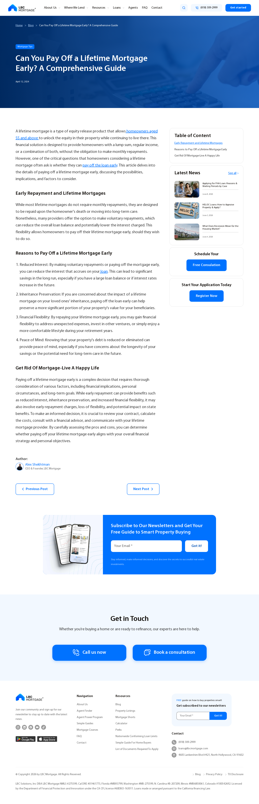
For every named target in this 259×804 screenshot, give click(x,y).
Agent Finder (84, 710)
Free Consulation (206, 265)
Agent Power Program (90, 717)
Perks (119, 729)
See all (233, 173)
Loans (117, 7)
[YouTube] (37, 727)
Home (19, 25)
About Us (50, 7)
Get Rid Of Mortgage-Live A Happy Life (197, 155)
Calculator (121, 723)
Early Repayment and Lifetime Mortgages (198, 143)
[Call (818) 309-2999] (206, 8)
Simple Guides (85, 723)
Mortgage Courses (87, 729)
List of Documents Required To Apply (137, 749)
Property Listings (125, 710)
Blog (31, 25)
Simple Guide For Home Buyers (133, 742)
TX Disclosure (235, 774)
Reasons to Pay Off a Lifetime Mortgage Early (200, 149)
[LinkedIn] (24, 727)
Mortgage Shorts (125, 717)
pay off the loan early (100, 165)
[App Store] (47, 739)
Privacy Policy (214, 774)
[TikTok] (43, 727)
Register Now (206, 296)
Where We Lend (74, 7)
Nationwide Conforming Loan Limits (136, 736)
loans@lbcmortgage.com (190, 748)
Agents (133, 7)
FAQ (144, 7)
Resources (98, 7)
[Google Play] (26, 739)
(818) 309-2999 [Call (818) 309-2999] (183, 742)
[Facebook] (30, 727)
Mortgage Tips (25, 46)
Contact (156, 7)
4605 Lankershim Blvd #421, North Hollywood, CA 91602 (207, 755)
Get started (238, 7)
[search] (184, 8)
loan (104, 272)
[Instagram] (18, 727)
